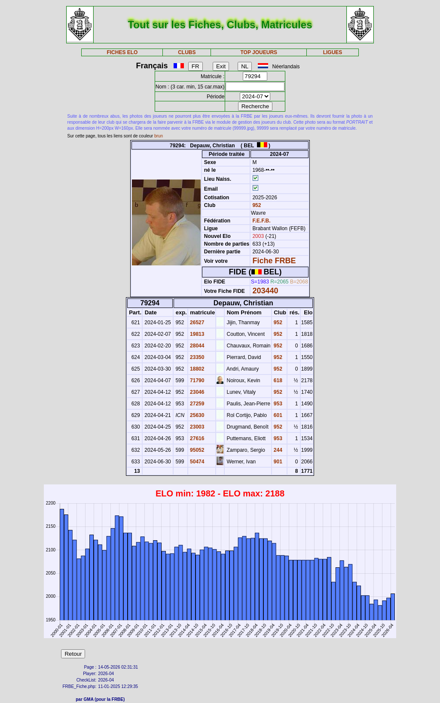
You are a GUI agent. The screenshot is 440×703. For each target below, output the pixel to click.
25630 (197, 415)
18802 (197, 369)
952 (256, 205)
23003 (197, 427)
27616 (197, 438)
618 (277, 380)
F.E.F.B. (261, 221)
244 (277, 450)
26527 (197, 323)
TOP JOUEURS (259, 52)
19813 (197, 334)
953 (277, 404)
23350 (197, 357)
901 (277, 462)
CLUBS (187, 52)
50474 (197, 462)
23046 (197, 392)
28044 (197, 346)
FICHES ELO (122, 52)
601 (277, 415)
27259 (197, 404)
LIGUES (332, 52)
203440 (265, 290)
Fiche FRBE (274, 260)
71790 (197, 380)
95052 (197, 450)
